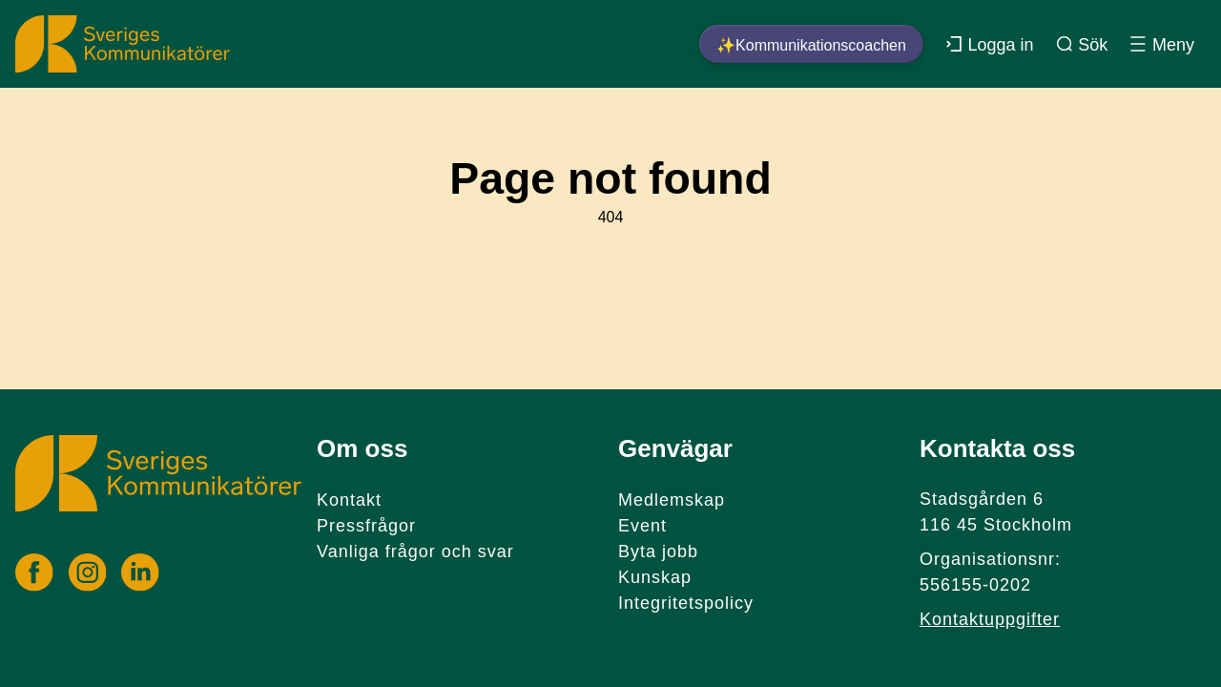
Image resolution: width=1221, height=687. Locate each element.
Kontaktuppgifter (990, 619)
